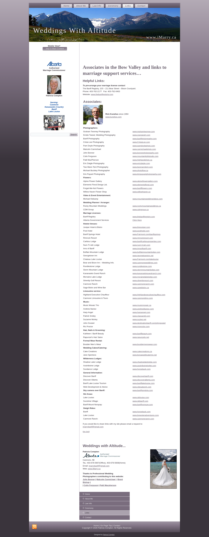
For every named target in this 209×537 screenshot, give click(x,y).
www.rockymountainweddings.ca (147, 206)
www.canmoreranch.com (143, 284)
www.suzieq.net (139, 319)
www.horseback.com (142, 369)
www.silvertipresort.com (143, 280)
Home (66, 6)
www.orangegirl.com (141, 135)
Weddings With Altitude (74, 30)
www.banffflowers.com (142, 188)
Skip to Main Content (55, 49)
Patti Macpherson (108, 485)
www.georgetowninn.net (143, 255)
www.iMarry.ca (94, 469)
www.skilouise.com (141, 397)
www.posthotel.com (141, 231)
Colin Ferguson (91, 485)
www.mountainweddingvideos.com (148, 199)
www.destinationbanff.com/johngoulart (149, 323)
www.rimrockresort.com (143, 238)
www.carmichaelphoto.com (144, 149)
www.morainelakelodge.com (145, 277)
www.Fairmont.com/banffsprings (147, 234)
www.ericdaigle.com (141, 163)
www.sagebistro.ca (141, 287)
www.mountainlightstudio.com (145, 156)
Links (128, 6)
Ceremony (113, 6)
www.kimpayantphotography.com (147, 174)
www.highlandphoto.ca (142, 160)
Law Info (97, 6)
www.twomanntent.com (143, 167)
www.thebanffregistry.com (144, 217)
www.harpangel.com (141, 312)
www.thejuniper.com (141, 227)
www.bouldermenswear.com (145, 344)
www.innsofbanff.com (142, 248)
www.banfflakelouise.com (144, 383)
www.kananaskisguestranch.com (147, 273)
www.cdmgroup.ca (141, 209)
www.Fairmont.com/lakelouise (146, 259)
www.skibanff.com (140, 401)
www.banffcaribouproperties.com (147, 241)
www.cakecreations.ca (142, 351)
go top (86, 431)
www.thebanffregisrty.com (102, 94)
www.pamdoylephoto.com (144, 146)
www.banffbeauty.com (142, 333)
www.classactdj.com (141, 316)
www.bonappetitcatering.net (145, 355)
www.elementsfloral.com (143, 185)
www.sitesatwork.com (142, 387)
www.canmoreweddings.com (145, 263)
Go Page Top (106, 525)
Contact (141, 6)
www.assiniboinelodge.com (144, 365)
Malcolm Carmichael (106, 479)
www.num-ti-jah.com (141, 245)
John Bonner (89, 479)
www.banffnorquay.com (143, 404)
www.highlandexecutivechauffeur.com (149, 295)
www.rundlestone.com (142, 266)
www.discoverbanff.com (143, 376)
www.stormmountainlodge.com (146, 270)
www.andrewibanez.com (143, 309)
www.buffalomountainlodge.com (146, 252)
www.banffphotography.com (145, 138)
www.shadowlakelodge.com (145, 362)
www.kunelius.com (113, 117)
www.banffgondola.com (143, 390)
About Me (81, 6)
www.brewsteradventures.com (146, 415)
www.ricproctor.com (141, 326)
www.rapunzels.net (141, 337)
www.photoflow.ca (140, 170)
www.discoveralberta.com (144, 380)
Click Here (137, 220)
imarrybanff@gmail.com (93, 427)
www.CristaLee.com (141, 142)
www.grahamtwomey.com (144, 131)
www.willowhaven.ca (142, 192)
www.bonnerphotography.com (145, 153)
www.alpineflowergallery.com (145, 181)
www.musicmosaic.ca (142, 305)
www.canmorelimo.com (143, 298)
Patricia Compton (105, 528)
